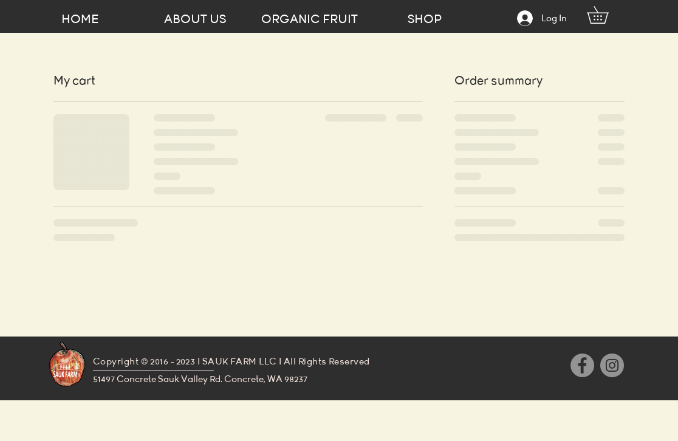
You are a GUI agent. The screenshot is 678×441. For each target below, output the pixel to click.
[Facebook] (582, 365)
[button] (606, 15)
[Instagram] (612, 365)
